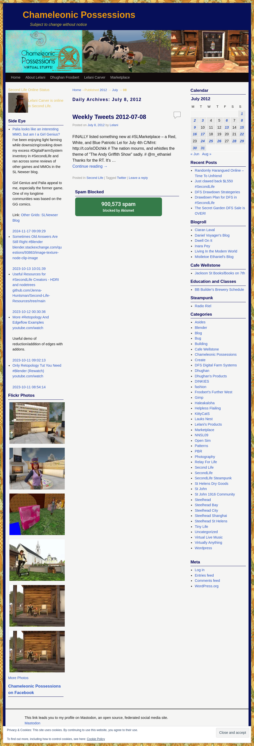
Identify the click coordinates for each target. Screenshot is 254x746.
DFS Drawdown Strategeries (217, 192)
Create (200, 360)
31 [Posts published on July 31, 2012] (203, 148)
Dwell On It (203, 241)
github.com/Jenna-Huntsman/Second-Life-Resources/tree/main (31, 295)
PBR (198, 451)
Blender (201, 328)
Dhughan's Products (211, 376)
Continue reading (90, 166)
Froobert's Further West (213, 392)
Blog (198, 333)
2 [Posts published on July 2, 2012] (195, 120)
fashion (200, 387)
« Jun (194, 154)
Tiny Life (201, 527)
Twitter (121, 178)
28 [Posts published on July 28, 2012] (234, 141)
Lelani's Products (208, 424)
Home (15, 77)
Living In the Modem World (216, 251)
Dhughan (202, 371)
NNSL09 (201, 435)
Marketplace (120, 77)
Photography (205, 457)
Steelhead (203, 500)
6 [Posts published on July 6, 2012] (227, 120)
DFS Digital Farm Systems (216, 365)
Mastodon (32, 723)
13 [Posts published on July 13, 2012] (227, 127)
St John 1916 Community (215, 494)
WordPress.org (207, 586)
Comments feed (207, 581)
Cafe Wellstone (207, 349)
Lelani (114, 125)
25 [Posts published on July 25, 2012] (211, 141)
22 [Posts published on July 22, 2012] (242, 134)
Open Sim (203, 441)
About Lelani (35, 77)
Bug (198, 338)
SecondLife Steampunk (213, 478)
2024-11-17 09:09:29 (29, 231)
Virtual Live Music (209, 537)
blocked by (118, 206)
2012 (103, 90)
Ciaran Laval (205, 230)
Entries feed (204, 575)
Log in (199, 570)
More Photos (18, 678)
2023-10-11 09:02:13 (29, 360)
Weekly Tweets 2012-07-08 (109, 116)
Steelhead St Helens (211, 521)
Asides (200, 322)
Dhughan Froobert (64, 77)
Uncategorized (206, 532)
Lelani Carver (94, 77)
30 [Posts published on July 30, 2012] (195, 148)
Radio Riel (203, 306)
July (115, 90)
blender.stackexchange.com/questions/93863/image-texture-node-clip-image (37, 252)
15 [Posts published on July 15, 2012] (242, 127)
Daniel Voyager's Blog (212, 235)
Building (201, 344)
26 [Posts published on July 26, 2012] (219, 141)
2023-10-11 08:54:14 (29, 387)
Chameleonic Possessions (79, 15)
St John (201, 489)
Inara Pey (202, 246)
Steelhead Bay (206, 505)
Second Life (95, 178)
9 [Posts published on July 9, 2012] (195, 127)
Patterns (201, 446)
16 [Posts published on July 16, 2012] (195, 134)
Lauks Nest (204, 419)
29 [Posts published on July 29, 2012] (242, 141)
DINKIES (202, 381)
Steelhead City (206, 510)
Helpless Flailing (208, 408)
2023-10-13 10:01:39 (29, 269)
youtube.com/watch (27, 328)
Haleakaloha (205, 403)
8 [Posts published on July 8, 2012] (242, 120)
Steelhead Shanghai (211, 516)
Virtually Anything (208, 543)
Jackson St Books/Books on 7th (220, 273)
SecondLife (204, 473)
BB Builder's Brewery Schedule (219, 290)
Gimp (199, 397)
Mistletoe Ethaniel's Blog (214, 257)
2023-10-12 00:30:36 (29, 312)
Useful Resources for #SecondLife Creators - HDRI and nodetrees (35, 279)
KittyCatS (202, 414)
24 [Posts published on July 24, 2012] (203, 141)
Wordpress (203, 548)
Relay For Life (206, 462)
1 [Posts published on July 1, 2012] (242, 114)
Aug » (206, 154)
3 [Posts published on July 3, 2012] (203, 120)
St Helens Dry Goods (211, 484)
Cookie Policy (96, 739)
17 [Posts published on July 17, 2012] (203, 134)
